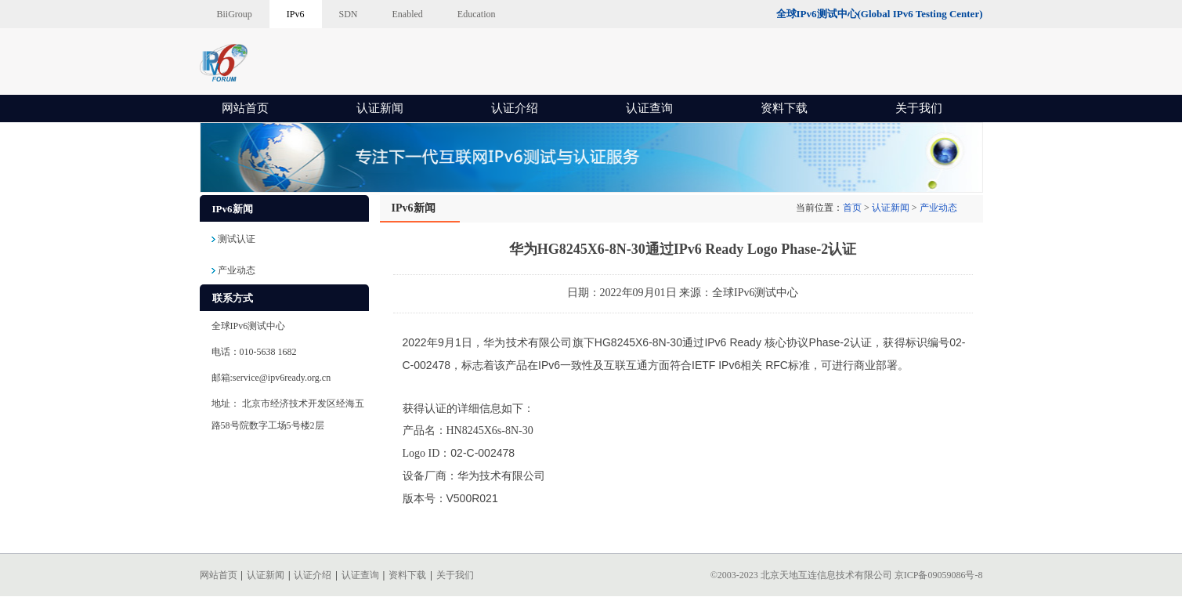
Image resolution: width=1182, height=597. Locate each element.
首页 (852, 207)
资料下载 (784, 108)
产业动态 (938, 207)
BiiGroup (234, 14)
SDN (348, 14)
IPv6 (296, 14)
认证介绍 (514, 108)
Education (476, 14)
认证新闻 (379, 108)
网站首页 (245, 108)
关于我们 (918, 108)
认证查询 (649, 108)
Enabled (407, 14)
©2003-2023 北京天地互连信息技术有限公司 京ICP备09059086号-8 (846, 575)
